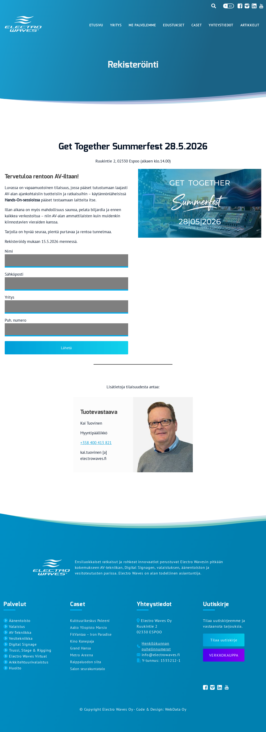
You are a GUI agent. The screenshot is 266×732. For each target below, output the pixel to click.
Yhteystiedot (221, 25)
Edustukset (173, 25)
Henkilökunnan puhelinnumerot (156, 646)
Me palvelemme (142, 25)
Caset (196, 25)
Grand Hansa (80, 648)
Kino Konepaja (82, 641)
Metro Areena (81, 655)
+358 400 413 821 (96, 442)
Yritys (116, 25)
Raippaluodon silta (85, 662)
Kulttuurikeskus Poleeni (90, 620)
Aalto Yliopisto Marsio (88, 627)
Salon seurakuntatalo (87, 669)
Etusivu (96, 25)
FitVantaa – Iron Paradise (91, 634)
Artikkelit (249, 25)
